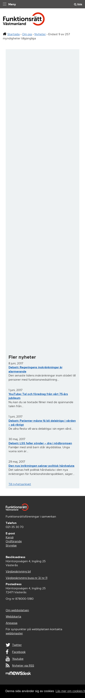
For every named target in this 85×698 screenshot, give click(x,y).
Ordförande (14, 541)
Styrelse (11, 545)
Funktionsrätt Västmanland (24, 20)
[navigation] (9, 4)
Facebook (19, 652)
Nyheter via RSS (23, 665)
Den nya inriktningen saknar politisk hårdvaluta (41, 466)
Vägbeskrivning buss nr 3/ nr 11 (26, 578)
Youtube (17, 659)
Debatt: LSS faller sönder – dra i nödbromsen (40, 443)
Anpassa (11, 623)
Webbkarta (13, 616)
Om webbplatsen (17, 610)
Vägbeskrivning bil (18, 571)
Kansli (9, 537)
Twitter (17, 645)
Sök (78, 4)
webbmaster (14, 633)
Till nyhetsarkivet (20, 484)
